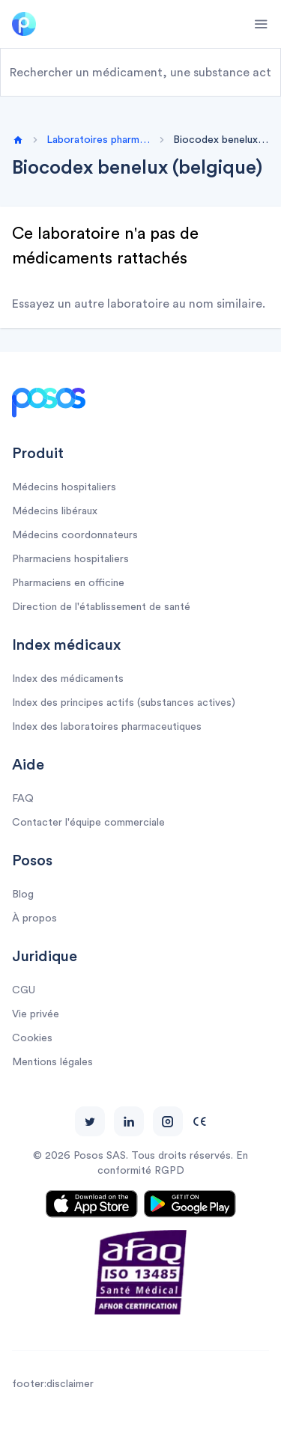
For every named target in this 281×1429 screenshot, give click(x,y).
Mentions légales (52, 1062)
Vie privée (35, 1014)
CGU (23, 990)
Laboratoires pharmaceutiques (98, 140)
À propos (34, 918)
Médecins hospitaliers (64, 487)
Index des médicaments (68, 679)
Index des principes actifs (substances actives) (123, 703)
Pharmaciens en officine (68, 583)
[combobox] (140, 72)
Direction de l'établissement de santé (101, 607)
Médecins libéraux (54, 511)
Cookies (32, 1038)
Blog (23, 894)
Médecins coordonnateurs (75, 535)
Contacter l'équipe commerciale (88, 822)
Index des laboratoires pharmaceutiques (107, 727)
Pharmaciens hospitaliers (70, 559)
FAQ (23, 798)
